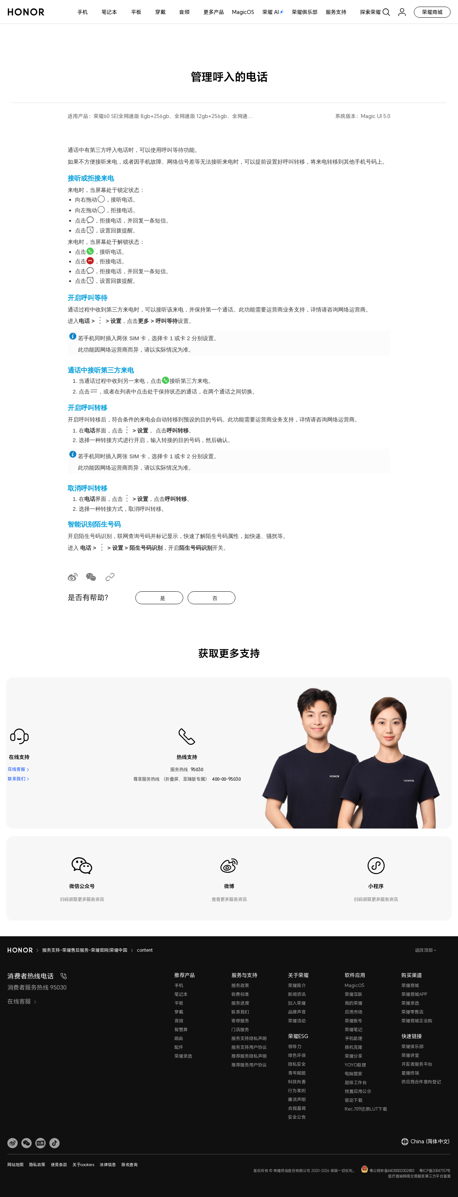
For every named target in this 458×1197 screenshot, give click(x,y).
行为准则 (297, 1090)
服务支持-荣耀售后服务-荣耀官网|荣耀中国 (84, 950)
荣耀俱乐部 (304, 12)
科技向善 (297, 1081)
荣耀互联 (353, 994)
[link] (12, 1143)
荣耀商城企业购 (416, 1020)
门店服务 (240, 1029)
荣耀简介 (297, 985)
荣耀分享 (353, 1056)
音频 (184, 12)
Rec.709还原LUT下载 (366, 1109)
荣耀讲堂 (410, 1055)
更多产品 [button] (213, 12)
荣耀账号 (353, 1020)
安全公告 (297, 1117)
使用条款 (59, 1164)
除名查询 (129, 1164)
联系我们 (16, 779)
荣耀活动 (297, 1020)
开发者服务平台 (416, 1064)
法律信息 (108, 1164)
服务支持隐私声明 (249, 1038)
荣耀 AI (273, 12)
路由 (178, 1038)
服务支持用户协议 (249, 1047)
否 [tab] (214, 598)
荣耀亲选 (183, 1056)
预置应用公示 (358, 1091)
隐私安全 (297, 1064)
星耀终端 (410, 1073)
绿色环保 (297, 1055)
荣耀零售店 (412, 1012)
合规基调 (297, 1108)
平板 (136, 12)
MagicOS (243, 12)
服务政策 (240, 985)
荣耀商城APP (414, 994)
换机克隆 (353, 1047)
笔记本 (109, 12)
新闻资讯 (297, 994)
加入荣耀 (297, 1003)
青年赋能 (297, 1073)
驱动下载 (353, 1100)
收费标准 (240, 994)
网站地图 (15, 1164)
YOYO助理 (355, 1065)
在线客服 (16, 769)
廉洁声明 (297, 1099)
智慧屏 (181, 1029)
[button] (26, 1143)
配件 (178, 1047)
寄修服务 (240, 1020)
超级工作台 (356, 1082)
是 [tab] (162, 598)
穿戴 (160, 12)
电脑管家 (353, 1073)
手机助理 (353, 1038)
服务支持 (336, 12)
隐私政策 (37, 1164)
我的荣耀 (353, 1003)
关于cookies (83, 1164)
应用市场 (353, 1012)
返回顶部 (424, 950)
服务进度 (240, 1003)
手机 (82, 12)
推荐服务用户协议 (249, 1065)
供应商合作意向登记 (421, 1081)
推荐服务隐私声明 (249, 1056)
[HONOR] (20, 950)
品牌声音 (297, 1012)
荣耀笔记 (353, 1029)
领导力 (294, 1046)
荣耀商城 (432, 12)
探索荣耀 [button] (370, 12)
